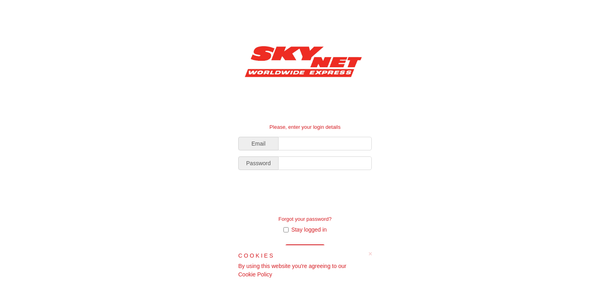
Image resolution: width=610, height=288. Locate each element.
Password (258, 163)
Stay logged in (305, 229)
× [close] (370, 254)
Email (258, 143)
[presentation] (305, 191)
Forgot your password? (305, 219)
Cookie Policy (255, 274)
